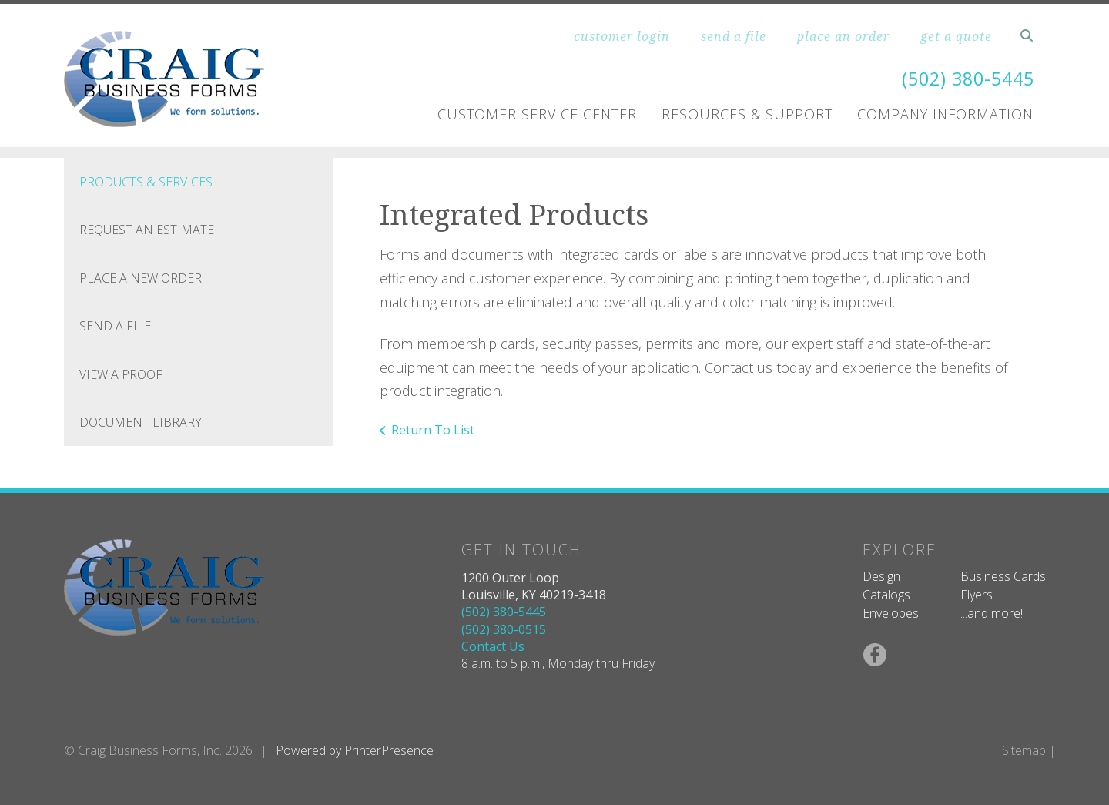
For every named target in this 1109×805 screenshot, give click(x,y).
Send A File (115, 325)
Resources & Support (747, 114)
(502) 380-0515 (503, 629)
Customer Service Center (537, 114)
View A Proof (120, 374)
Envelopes (891, 613)
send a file (733, 36)
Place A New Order (140, 278)
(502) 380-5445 (964, 78)
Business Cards (1003, 576)
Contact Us (492, 646)
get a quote (956, 36)
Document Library (140, 422)
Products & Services (146, 181)
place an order (843, 36)
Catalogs (886, 594)
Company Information (945, 114)
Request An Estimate (146, 229)
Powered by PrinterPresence (355, 750)
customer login (622, 36)
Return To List (432, 429)
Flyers (976, 594)
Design (881, 576)
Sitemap (1024, 750)
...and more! (991, 613)
